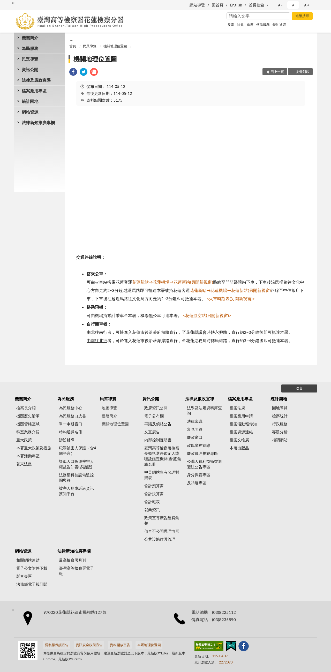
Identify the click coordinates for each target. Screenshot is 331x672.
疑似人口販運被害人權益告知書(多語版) (76, 464)
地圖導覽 (109, 407)
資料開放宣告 (120, 645)
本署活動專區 (28, 456)
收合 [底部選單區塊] (299, 388)
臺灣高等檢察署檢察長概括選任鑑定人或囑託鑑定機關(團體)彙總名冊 (162, 456)
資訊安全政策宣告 (89, 645)
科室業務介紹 (28, 431)
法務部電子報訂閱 (31, 584)
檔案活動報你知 (243, 423)
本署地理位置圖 (149, 645)
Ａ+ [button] (306, 5)
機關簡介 (30, 37)
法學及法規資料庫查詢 (204, 410)
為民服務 (30, 48)
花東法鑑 (24, 464)
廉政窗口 (194, 437)
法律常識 (194, 421)
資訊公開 (30, 69)
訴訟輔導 (66, 439)
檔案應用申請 (241, 415)
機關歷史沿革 (28, 415)
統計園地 (30, 101)
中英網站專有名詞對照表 (161, 475)
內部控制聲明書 (157, 439)
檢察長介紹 (26, 407)
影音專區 (24, 576)
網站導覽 (197, 5)
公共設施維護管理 (159, 539)
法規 (240, 24)
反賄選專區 (196, 482)
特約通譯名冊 (70, 431)
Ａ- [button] (280, 5)
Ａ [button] (293, 5)
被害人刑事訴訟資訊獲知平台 (76, 491)
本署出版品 (239, 448)
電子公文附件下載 (31, 568)
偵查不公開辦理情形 (161, 531)
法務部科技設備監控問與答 (76, 477)
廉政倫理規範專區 (202, 453)
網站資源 (30, 111)
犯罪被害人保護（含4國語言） (77, 451)
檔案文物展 (239, 439)
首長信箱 (256, 5)
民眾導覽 (30, 58)
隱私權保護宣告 (57, 645)
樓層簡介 (109, 415)
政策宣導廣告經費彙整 (161, 520)
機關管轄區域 (28, 423)
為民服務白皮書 (72, 415)
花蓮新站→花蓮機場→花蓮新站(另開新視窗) (172, 282)
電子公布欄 (154, 415)
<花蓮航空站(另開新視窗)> (207, 315)
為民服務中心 (70, 407)
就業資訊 (152, 509)
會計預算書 (154, 485)
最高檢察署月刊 (72, 560)
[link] (73, 72)
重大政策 (24, 439)
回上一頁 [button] (277, 72)
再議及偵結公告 (157, 423)
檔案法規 (237, 407)
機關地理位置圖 (115, 46)
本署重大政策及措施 (33, 448)
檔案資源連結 (241, 431)
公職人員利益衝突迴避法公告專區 (204, 464)
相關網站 (280, 439)
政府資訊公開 (156, 407)
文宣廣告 (152, 431)
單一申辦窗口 (70, 423)
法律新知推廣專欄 (38, 122)
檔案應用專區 (34, 90)
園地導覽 (280, 407)
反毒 (231, 24)
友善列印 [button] (302, 72)
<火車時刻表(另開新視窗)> (230, 298)
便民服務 (263, 24)
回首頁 (217, 5)
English (236, 5)
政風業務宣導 (198, 445)
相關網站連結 (28, 560)
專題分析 (280, 431)
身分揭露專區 (198, 474)
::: (13, 3)
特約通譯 (279, 24)
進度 (250, 24)
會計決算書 (154, 493)
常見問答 (194, 429)
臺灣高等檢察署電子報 (76, 571)
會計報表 (152, 501)
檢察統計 (280, 415)
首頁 (72, 46)
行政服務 (280, 423)
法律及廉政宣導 (36, 80)
